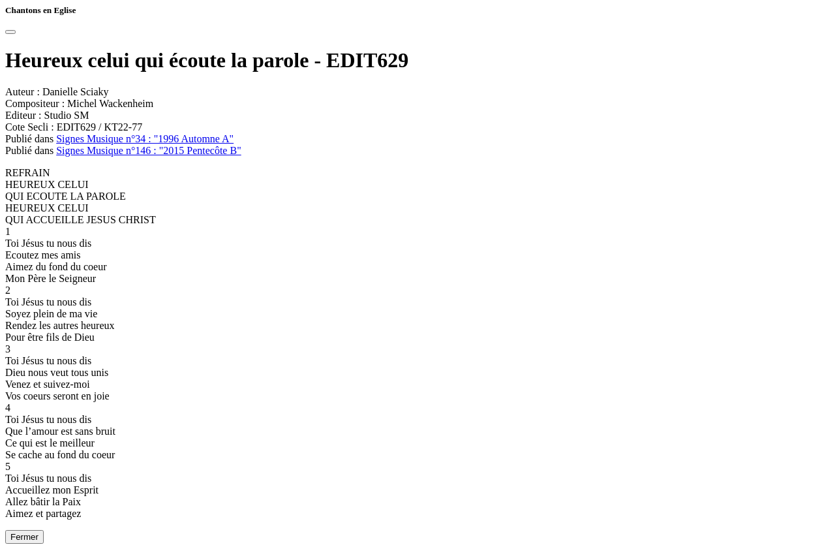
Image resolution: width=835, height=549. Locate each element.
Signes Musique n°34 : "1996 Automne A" (145, 138)
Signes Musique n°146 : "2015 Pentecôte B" (148, 150)
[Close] (10, 32)
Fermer (24, 537)
